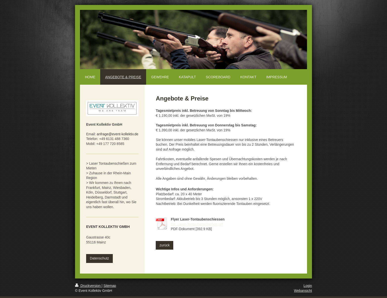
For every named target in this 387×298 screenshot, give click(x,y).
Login (308, 286)
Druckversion (88, 286)
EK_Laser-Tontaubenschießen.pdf (197, 224)
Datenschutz (99, 258)
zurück (164, 245)
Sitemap (109, 286)
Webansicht (303, 291)
